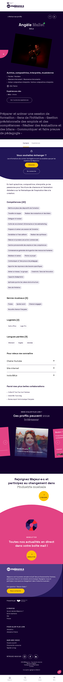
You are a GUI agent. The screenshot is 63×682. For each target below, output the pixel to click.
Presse (9, 618)
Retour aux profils (15, 17)
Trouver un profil (11, 643)
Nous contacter (15, 591)
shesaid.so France (12, 632)
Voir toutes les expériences (19, 100)
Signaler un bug (11, 648)
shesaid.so (10, 629)
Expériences (36, 143)
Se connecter (31, 171)
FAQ (8, 616)
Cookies (31, 666)
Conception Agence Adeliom (31, 670)
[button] (5, 442)
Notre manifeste (12, 613)
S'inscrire (31, 165)
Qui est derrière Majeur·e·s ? (15, 611)
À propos (26, 143)
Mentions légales (31, 663)
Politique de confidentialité (31, 665)
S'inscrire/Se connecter (14, 645)
